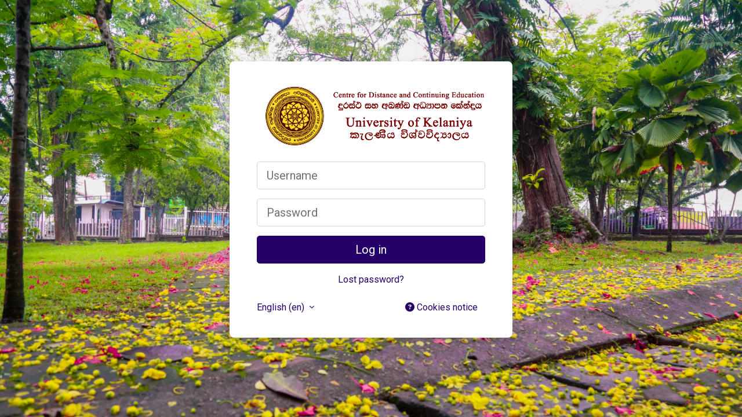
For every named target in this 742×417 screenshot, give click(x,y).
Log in (371, 250)
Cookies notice (441, 307)
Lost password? (371, 279)
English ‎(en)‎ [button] (282, 307)
